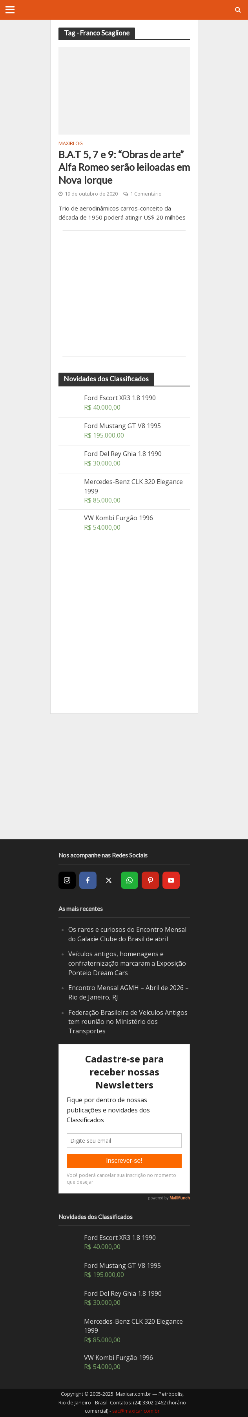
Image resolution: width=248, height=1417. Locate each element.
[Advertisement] (124, 293)
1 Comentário (146, 193)
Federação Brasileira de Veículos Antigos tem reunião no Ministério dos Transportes (128, 1021)
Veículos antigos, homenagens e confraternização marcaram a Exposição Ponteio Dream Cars (127, 963)
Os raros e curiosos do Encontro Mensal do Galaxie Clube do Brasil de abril (127, 934)
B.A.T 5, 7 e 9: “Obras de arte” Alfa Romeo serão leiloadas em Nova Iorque (124, 167)
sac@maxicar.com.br (136, 1411)
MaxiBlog (70, 144)
